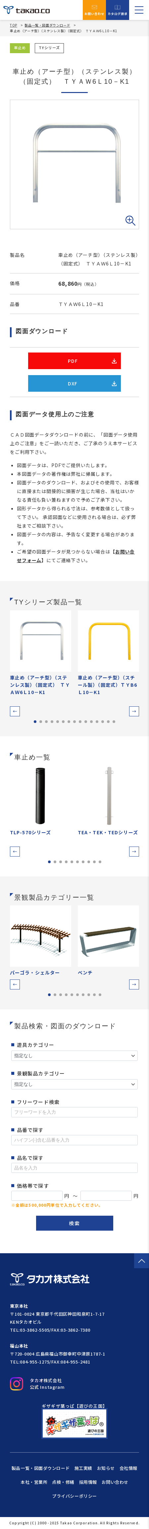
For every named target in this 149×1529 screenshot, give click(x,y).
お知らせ (106, 1468)
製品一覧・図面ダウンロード (47, 25)
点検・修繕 (63, 1482)
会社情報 (128, 1468)
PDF (92, 360)
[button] (15, 711)
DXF (92, 383)
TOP (13, 25)
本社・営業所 (34, 1482)
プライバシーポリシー (74, 1496)
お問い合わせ (94, 10)
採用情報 (88, 1482)
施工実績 (83, 1468)
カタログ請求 (118, 10)
